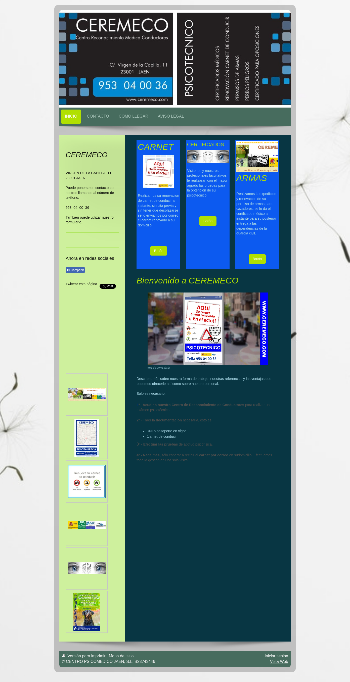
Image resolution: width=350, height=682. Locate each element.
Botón (158, 251)
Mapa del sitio (121, 656)
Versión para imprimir (84, 656)
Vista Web (279, 661)
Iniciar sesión (276, 656)
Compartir (75, 270)
